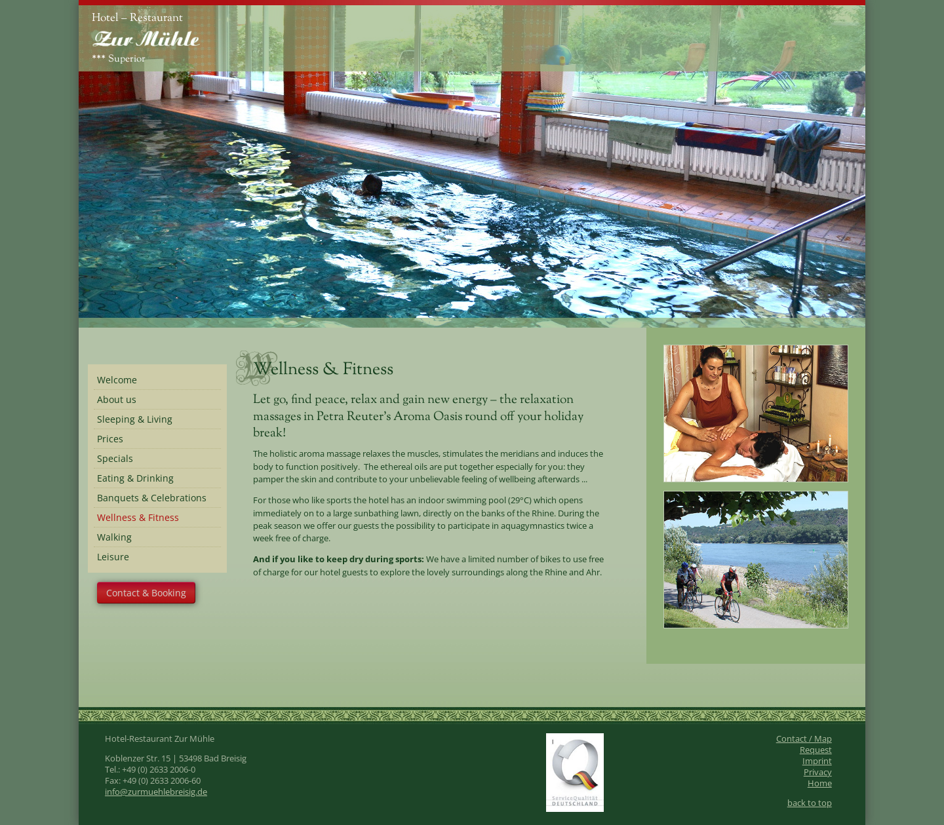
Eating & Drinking (135, 478)
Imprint (817, 761)
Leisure (113, 556)
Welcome (117, 380)
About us (116, 399)
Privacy (818, 772)
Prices (110, 438)
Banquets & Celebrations (151, 497)
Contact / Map (804, 738)
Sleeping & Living (134, 419)
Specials (115, 458)
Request (816, 750)
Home (820, 783)
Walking (114, 537)
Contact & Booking (146, 592)
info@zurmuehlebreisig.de (156, 791)
